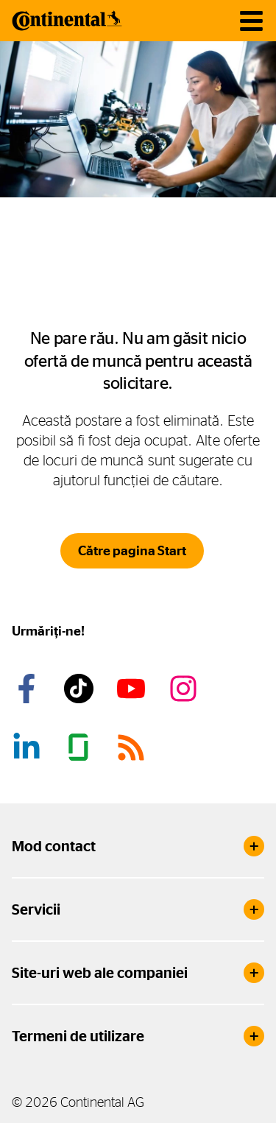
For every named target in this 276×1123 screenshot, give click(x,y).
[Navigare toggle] (251, 21)
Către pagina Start (132, 550)
